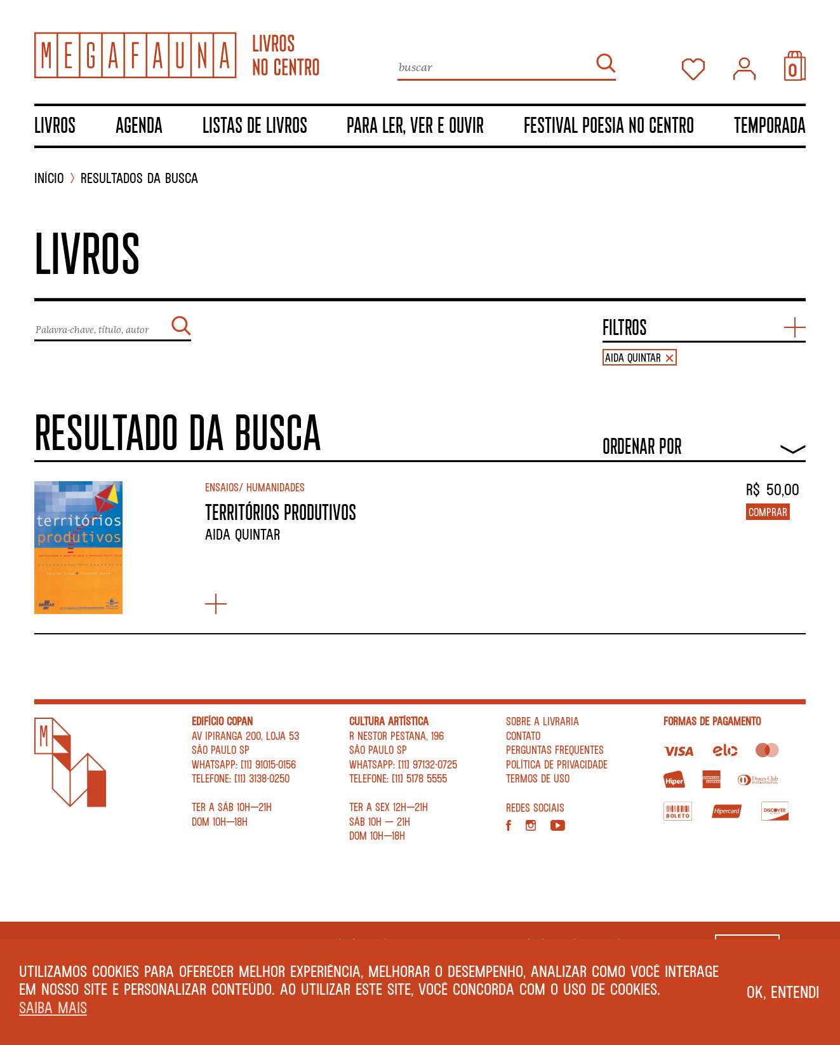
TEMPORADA (770, 125)
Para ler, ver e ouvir (415, 125)
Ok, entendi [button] (783, 991)
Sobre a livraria (542, 721)
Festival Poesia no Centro (609, 125)
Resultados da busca (139, 178)
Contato (523, 735)
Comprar (768, 512)
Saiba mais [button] (53, 1007)
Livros (55, 125)
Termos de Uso (538, 778)
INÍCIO (49, 178)
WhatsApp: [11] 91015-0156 (244, 764)
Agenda (139, 125)
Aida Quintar (242, 534)
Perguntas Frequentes (555, 749)
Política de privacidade (557, 764)
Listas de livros (255, 125)
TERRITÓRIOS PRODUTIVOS (280, 512)
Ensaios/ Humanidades (255, 487)
